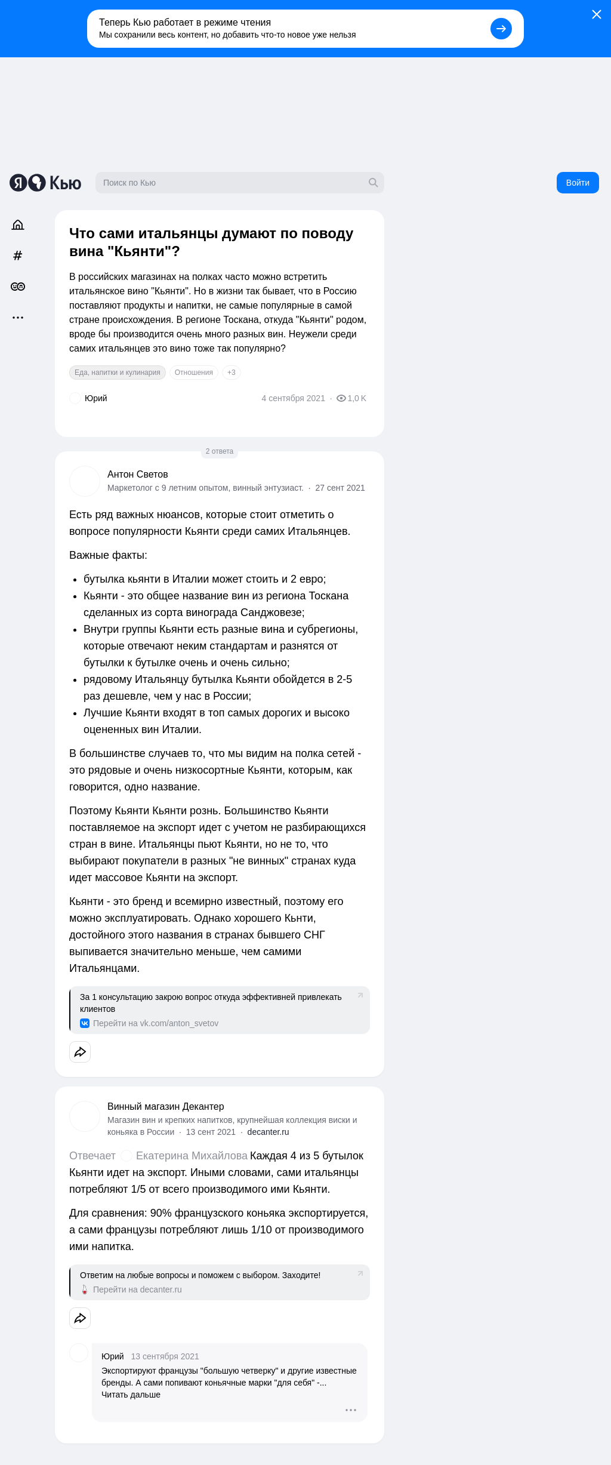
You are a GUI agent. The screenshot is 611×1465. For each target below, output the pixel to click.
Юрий (112, 1356)
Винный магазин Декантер (165, 1106)
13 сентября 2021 (165, 1356)
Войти (578, 182)
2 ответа (219, 451)
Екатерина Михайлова (192, 1156)
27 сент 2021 (340, 488)
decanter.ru (268, 1132)
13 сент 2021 (211, 1132)
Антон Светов (137, 474)
